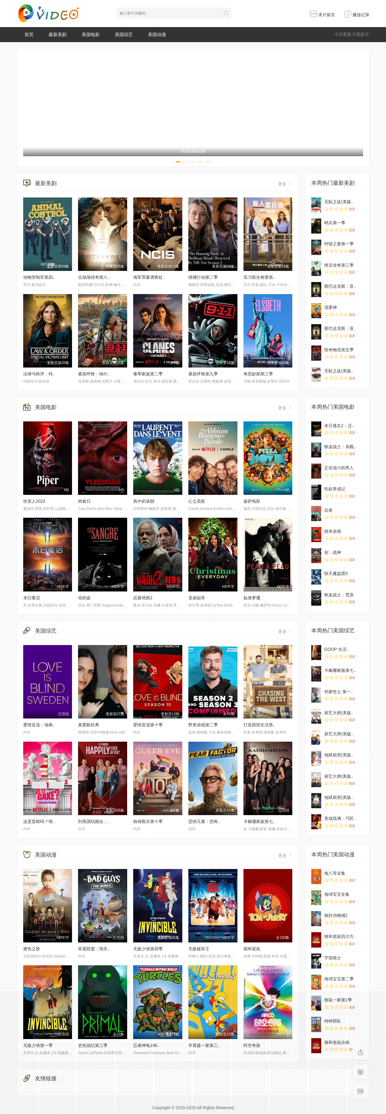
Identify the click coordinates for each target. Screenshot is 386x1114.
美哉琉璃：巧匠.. (340, 818)
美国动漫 (157, 34)
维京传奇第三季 (339, 265)
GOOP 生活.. (336, 649)
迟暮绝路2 (142, 597)
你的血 (84, 597)
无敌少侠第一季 (38, 1045)
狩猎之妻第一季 (339, 243)
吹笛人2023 (34, 501)
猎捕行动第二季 (203, 277)
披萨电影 (251, 501)
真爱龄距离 (88, 724)
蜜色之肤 (31, 948)
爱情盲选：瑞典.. (39, 724)
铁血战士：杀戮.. (340, 446)
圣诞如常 (196, 597)
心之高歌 (196, 501)
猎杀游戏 (332, 531)
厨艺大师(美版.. (338, 712)
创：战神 (332, 552)
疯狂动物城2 (336, 915)
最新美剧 (58, 34)
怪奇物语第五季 (339, 349)
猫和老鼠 (251, 948)
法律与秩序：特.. (39, 373)
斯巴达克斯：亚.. (340, 286)
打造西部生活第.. (259, 724)
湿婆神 (330, 307)
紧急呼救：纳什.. (94, 373)
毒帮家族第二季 (148, 373)
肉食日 (84, 501)
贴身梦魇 (251, 597)
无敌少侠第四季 (148, 948)
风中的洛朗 (143, 501)
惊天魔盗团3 (336, 573)
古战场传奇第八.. (94, 277)
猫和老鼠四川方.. (340, 936)
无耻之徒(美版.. (338, 201)
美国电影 (91, 34)
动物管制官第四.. (39, 277)
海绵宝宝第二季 (339, 978)
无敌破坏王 (198, 948)
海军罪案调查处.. (149, 277)
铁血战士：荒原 (339, 594)
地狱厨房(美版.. (338, 754)
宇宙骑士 (332, 957)
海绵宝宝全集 (337, 894)
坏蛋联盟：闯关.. (94, 948)
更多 (285, 184)
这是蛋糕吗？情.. (39, 821)
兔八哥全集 (334, 873)
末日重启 (31, 597)
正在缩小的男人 (339, 467)
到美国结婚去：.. (94, 821)
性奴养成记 (334, 488)
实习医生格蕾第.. (259, 277)
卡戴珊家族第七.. (259, 821)
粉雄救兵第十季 (148, 821)
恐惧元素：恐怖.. (204, 821)
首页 (28, 34)
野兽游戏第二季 (203, 724)
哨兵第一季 (334, 222)
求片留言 (322, 14)
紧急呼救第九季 (203, 373)
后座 (328, 510)
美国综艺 (124, 34)
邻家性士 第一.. (338, 691)
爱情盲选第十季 (148, 724)
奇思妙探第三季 (258, 373)
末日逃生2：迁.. (339, 425)
